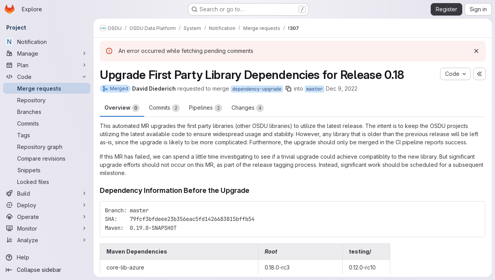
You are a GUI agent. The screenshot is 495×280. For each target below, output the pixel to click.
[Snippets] (46, 169)
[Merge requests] (46, 88)
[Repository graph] (46, 146)
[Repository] (46, 99)
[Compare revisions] (46, 158)
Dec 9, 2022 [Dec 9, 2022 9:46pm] (341, 88)
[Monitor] (46, 228)
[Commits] (46, 123)
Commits (164, 108)
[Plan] (46, 65)
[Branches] (46, 111)
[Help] (46, 257)
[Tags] (46, 135)
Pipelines (205, 108)
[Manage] (46, 53)
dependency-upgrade (256, 89)
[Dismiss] (476, 51)
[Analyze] (46, 239)
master (314, 89)
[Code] (46, 76)
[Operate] (46, 216)
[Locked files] (46, 181)
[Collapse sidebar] (46, 269)
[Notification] (46, 41)
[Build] (46, 193)
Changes (248, 108)
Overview (122, 108)
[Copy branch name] (288, 88)
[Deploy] (46, 205)
